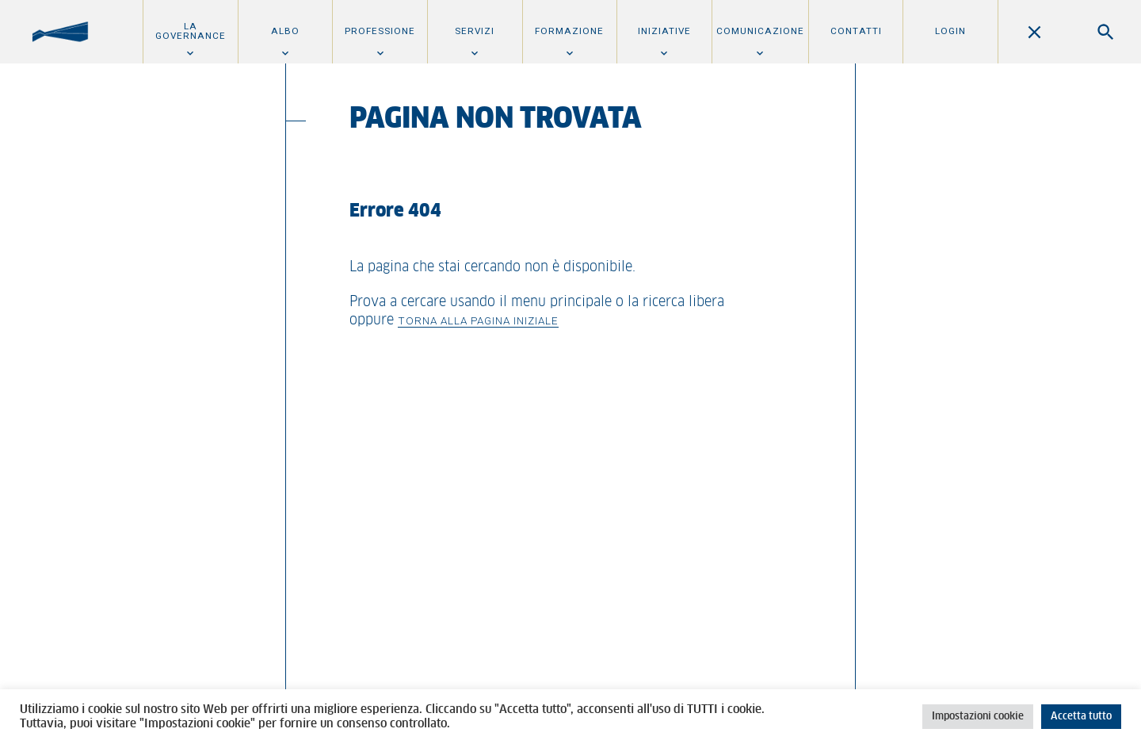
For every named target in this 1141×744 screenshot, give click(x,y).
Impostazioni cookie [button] (978, 716)
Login (950, 30)
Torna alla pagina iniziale (478, 320)
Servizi (474, 30)
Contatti (856, 30)
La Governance (190, 31)
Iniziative (664, 30)
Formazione (569, 30)
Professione (380, 30)
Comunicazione (760, 30)
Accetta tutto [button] (1081, 716)
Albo (285, 30)
